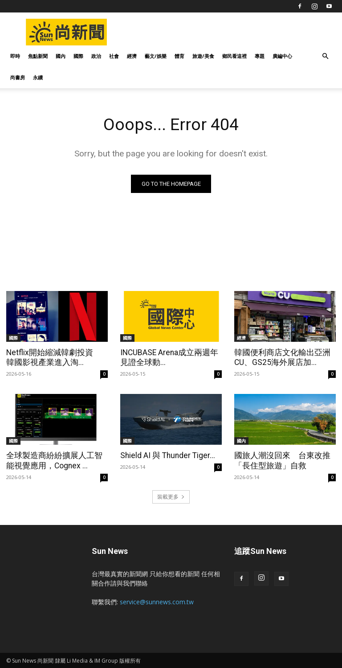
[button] (325, 56)
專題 (260, 56)
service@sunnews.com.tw (157, 601)
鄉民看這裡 (234, 56)
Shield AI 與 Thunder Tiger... (166, 455)
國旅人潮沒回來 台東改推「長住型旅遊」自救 (279, 460)
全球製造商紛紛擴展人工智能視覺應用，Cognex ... (55, 460)
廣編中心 (282, 56)
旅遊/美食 (203, 56)
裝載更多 (171, 496)
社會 (114, 56)
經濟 (132, 56)
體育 (179, 56)
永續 (38, 77)
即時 (15, 56)
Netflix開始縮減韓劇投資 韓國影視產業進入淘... (54, 357)
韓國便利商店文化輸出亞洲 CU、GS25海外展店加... (283, 357)
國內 (60, 56)
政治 (96, 56)
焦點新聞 (38, 56)
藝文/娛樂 (156, 56)
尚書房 (17, 77)
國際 (78, 56)
